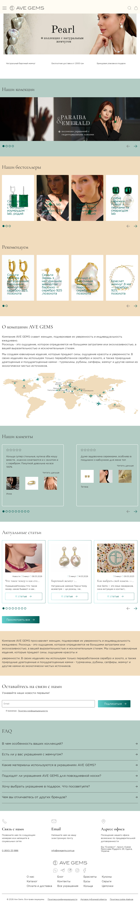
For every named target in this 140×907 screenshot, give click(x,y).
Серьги (106, 881)
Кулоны (107, 876)
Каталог (32, 881)
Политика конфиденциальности (62, 899)
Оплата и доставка (39, 886)
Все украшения (67, 886)
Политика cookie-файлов (121, 899)
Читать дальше (51, 473)
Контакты (63, 881)
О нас (30, 876)
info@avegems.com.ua (62, 850)
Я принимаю (27, 711)
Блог (60, 876)
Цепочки (107, 886)
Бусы (86, 881)
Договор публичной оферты (93, 899)
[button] (3, 146)
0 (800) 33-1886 (10, 850)
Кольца (88, 886)
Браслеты (90, 876)
